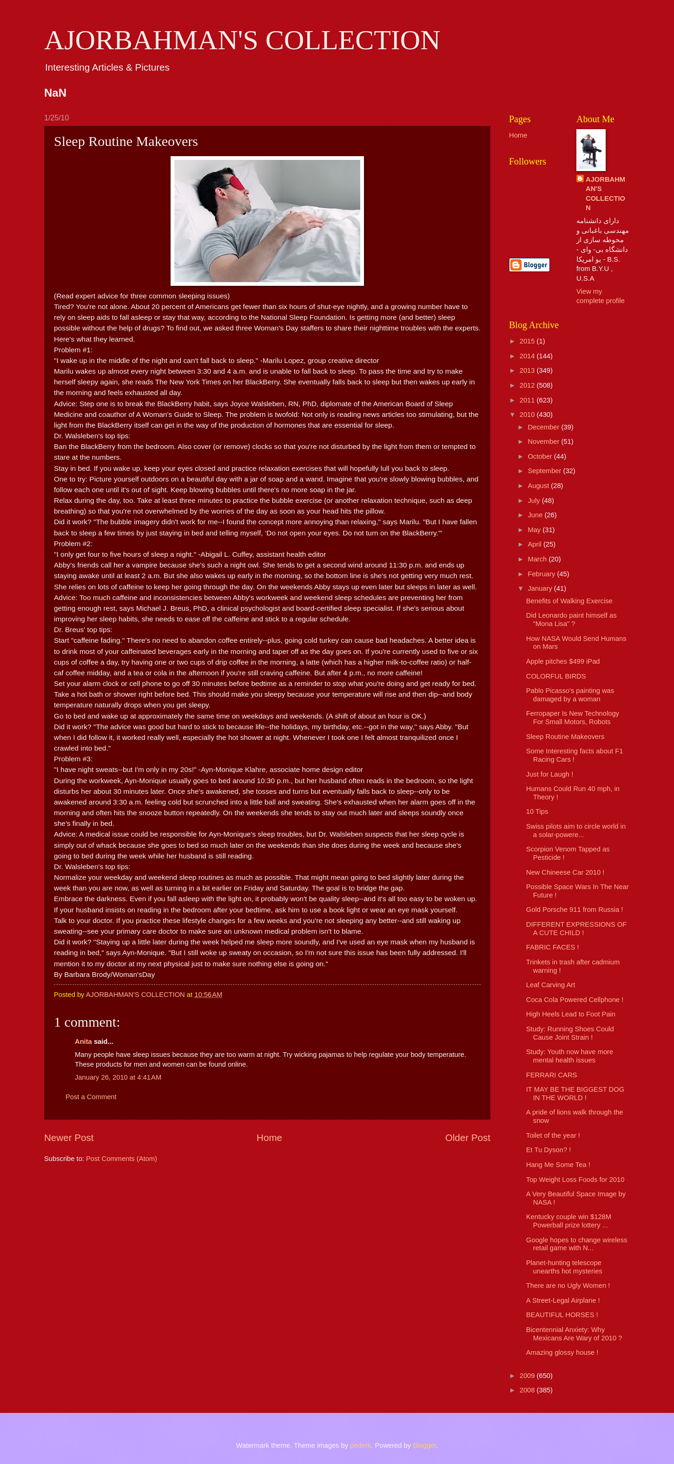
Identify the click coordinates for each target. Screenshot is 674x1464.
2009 (528, 1375)
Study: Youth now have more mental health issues (569, 1056)
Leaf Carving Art (550, 985)
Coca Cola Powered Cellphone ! (574, 999)
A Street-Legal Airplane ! (563, 1300)
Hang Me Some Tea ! (558, 1164)
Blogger (424, 1445)
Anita (83, 1041)
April (535, 544)
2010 (528, 414)
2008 (528, 1390)
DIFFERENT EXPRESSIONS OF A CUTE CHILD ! (576, 928)
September (545, 471)
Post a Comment (91, 1097)
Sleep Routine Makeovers (565, 736)
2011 (528, 400)
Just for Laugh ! (549, 774)
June (536, 515)
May (535, 530)
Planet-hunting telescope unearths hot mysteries (564, 1267)
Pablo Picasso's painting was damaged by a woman (570, 695)
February (542, 574)
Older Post (467, 1137)
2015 (528, 341)
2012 (528, 385)
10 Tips (537, 811)
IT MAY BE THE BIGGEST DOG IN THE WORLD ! (575, 1093)
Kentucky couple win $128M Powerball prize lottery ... (568, 1221)
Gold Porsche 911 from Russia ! (574, 909)
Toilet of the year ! (553, 1135)
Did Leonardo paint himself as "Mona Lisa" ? (571, 619)
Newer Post (68, 1137)
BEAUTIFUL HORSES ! (562, 1315)
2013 (528, 370)
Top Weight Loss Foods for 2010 (575, 1179)
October (541, 456)
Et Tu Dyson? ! (548, 1150)
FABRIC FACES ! (552, 947)
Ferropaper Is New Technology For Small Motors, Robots (572, 717)
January (541, 588)
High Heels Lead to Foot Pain (570, 1014)
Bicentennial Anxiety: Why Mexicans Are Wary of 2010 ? (574, 1334)
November (544, 441)
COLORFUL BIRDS (556, 676)
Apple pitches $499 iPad (563, 661)
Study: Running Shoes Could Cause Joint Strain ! (570, 1033)
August (539, 485)
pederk (360, 1445)
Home (269, 1137)
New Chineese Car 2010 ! (565, 872)
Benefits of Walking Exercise (569, 601)
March (538, 559)
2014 (528, 356)
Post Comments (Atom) (121, 1158)
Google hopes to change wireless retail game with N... (577, 1244)
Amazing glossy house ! (562, 1352)
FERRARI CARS (551, 1075)
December (544, 427)
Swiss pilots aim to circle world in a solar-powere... (576, 830)
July (535, 500)
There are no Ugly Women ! (568, 1285)
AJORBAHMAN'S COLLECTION (242, 40)
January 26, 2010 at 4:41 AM (118, 1077)
